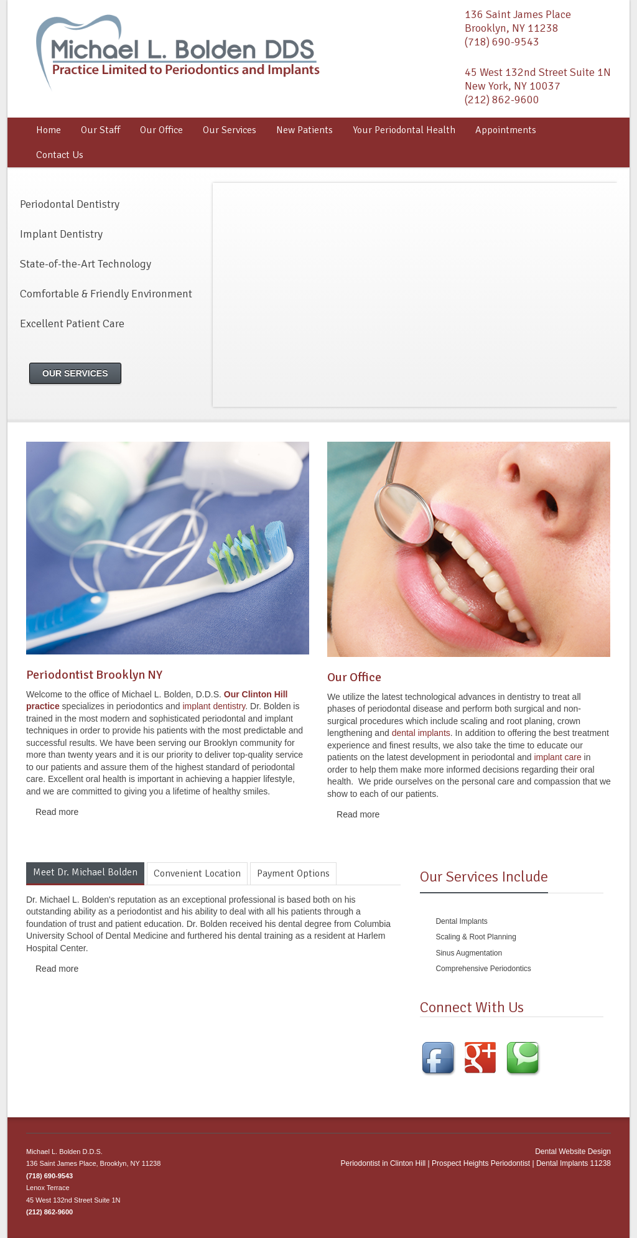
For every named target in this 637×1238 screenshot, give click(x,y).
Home (48, 130)
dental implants (421, 733)
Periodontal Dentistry (69, 204)
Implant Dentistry (61, 234)
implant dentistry (213, 706)
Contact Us (59, 155)
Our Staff (100, 130)
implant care (557, 757)
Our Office (161, 130)
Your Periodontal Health (404, 130)
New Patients (304, 130)
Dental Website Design (573, 1151)
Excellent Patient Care (72, 323)
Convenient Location (197, 873)
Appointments (505, 130)
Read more (56, 812)
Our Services (229, 130)
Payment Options (293, 873)
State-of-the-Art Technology (85, 264)
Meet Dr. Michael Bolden (85, 872)
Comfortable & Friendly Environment (106, 293)
